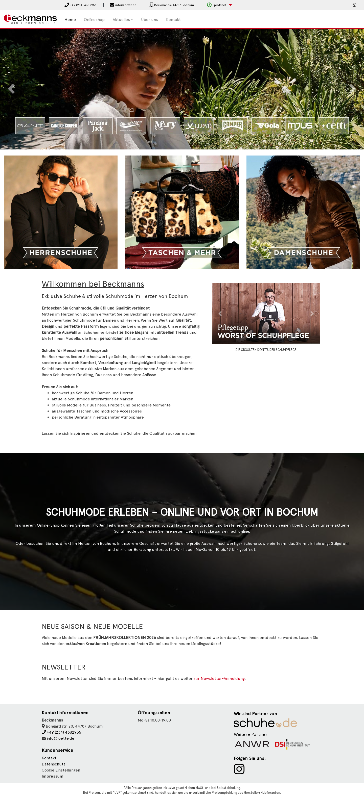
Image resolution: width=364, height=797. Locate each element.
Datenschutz (53, 764)
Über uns (149, 19)
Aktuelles (121, 19)
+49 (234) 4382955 (61, 732)
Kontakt (173, 19)
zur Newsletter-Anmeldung (219, 678)
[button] (219, 5)
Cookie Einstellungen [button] (61, 770)
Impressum (52, 776)
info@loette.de (60, 738)
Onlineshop (94, 19)
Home (70, 19)
